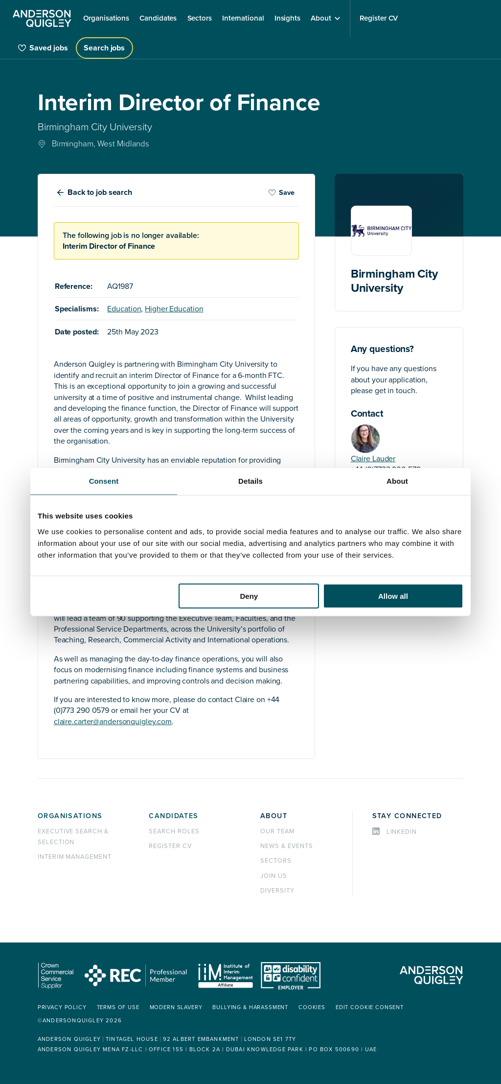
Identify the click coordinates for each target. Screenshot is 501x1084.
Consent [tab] (104, 481)
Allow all (393, 595)
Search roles (174, 831)
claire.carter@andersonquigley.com (113, 722)
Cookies (311, 1007)
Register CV (170, 846)
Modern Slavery (176, 1007)
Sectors (276, 861)
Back (100, 192)
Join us (273, 876)
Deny (249, 595)
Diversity (277, 891)
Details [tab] (250, 481)
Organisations (70, 816)
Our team (277, 831)
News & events (286, 846)
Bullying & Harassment (250, 1007)
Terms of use (118, 1007)
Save (281, 193)
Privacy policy (62, 1007)
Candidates (173, 816)
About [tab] (397, 481)
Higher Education (174, 309)
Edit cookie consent (370, 1007)
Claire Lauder (373, 459)
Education (124, 309)
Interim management (75, 857)
